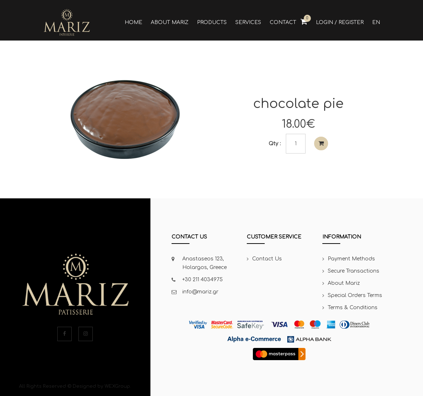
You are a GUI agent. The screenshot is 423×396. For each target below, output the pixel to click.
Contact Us (267, 258)
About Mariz (344, 283)
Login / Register (340, 22)
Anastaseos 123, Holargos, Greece (204, 263)
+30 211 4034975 (202, 279)
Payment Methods (351, 258)
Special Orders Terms (355, 295)
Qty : (275, 143)
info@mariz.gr (200, 291)
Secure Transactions (353, 271)
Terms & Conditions (353, 307)
